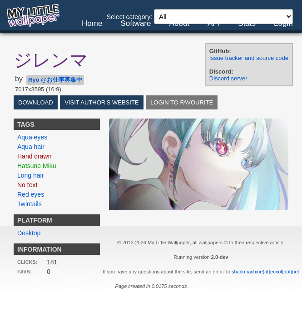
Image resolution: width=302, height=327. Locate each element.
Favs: (24, 271)
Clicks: (27, 262)
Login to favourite (181, 102)
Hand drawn (34, 156)
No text (27, 184)
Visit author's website (101, 102)
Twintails (29, 204)
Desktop (28, 233)
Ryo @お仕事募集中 (55, 79)
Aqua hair (31, 146)
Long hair (30, 175)
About (179, 23)
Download (35, 102)
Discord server (228, 78)
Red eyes (30, 194)
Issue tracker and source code (248, 57)
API (214, 23)
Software (135, 23)
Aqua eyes (32, 137)
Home (92, 23)
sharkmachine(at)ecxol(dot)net (265, 271)
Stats (247, 23)
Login (283, 23)
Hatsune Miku (36, 165)
